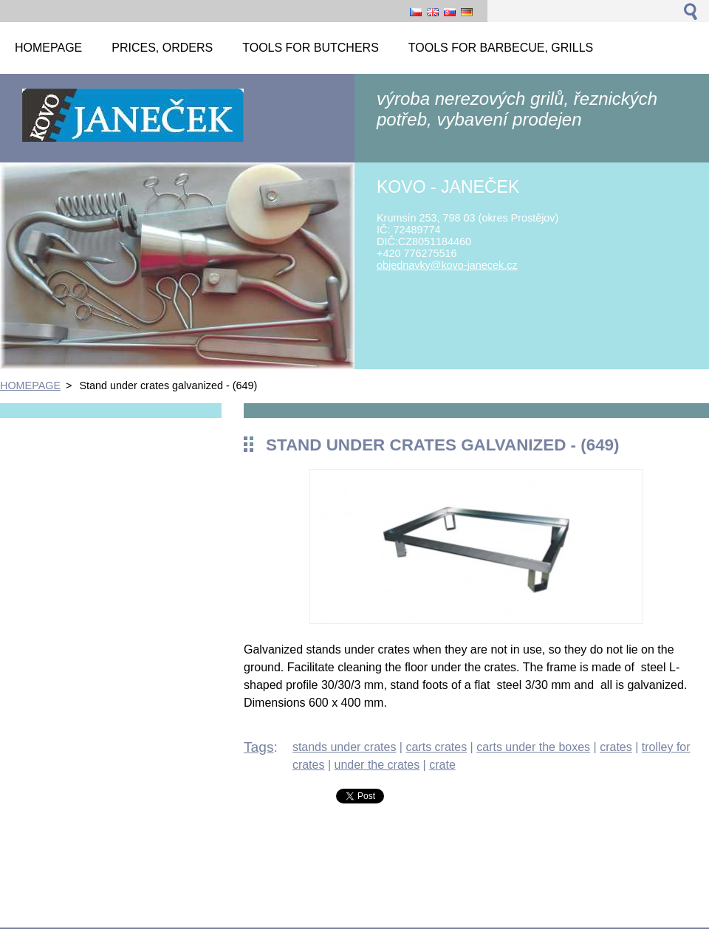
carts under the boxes (533, 747)
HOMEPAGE (30, 385)
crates (616, 747)
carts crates (436, 747)
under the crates (377, 764)
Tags (259, 747)
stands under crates (344, 747)
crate (442, 764)
